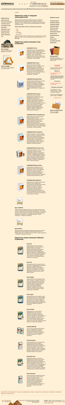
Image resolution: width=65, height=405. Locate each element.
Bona (17, 34)
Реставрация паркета (55, 31)
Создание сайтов (8, 400)
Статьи (44, 8)
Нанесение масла (54, 26)
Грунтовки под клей (6, 25)
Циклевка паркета (54, 20)
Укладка (52, 37)
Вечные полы (53, 38)
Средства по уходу (5, 29)
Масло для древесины (6, 21)
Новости (48, 8)
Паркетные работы (21, 400)
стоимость (57, 111)
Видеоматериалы (37, 8)
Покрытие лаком (54, 28)
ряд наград (12, 67)
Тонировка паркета (54, 24)
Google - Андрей (50, 402)
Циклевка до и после (10, 393)
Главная (16, 12)
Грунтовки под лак (5, 23)
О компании (4, 8)
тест (2, 36)
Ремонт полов (53, 33)
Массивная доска (5, 30)
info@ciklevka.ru (45, 6)
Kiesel (17, 30)
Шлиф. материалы (5, 34)
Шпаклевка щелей (54, 35)
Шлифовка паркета (54, 22)
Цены (25, 8)
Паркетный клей (5, 20)
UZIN (17, 29)
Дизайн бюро (53, 42)
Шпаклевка (32, 391)
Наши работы (20, 8)
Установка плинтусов (55, 40)
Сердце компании (59, 8)
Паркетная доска (5, 32)
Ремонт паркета (54, 29)
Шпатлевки (3, 27)
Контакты (52, 8)
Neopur (33, 35)
